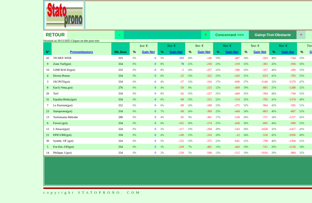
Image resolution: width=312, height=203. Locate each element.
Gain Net (148, 52)
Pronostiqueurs (81, 52)
